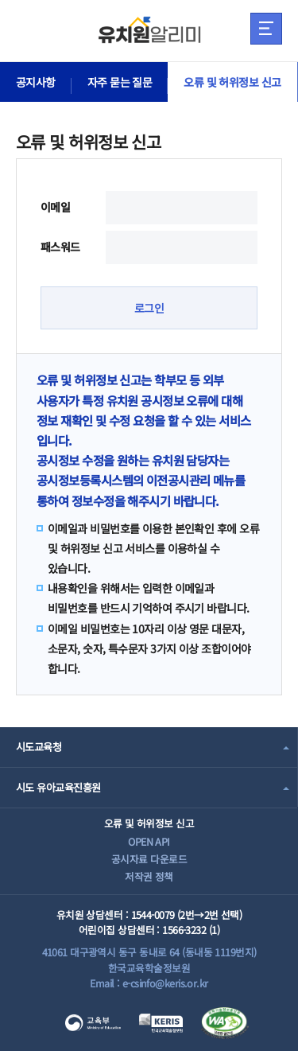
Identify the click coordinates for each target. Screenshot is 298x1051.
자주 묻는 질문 (120, 82)
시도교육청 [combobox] (38, 746)
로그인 (149, 308)
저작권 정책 (149, 876)
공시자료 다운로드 (149, 858)
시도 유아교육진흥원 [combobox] (58, 787)
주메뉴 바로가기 (0, 0)
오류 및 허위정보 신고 (232, 82)
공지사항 (36, 82)
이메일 (55, 207)
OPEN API (149, 841)
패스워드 (60, 247)
